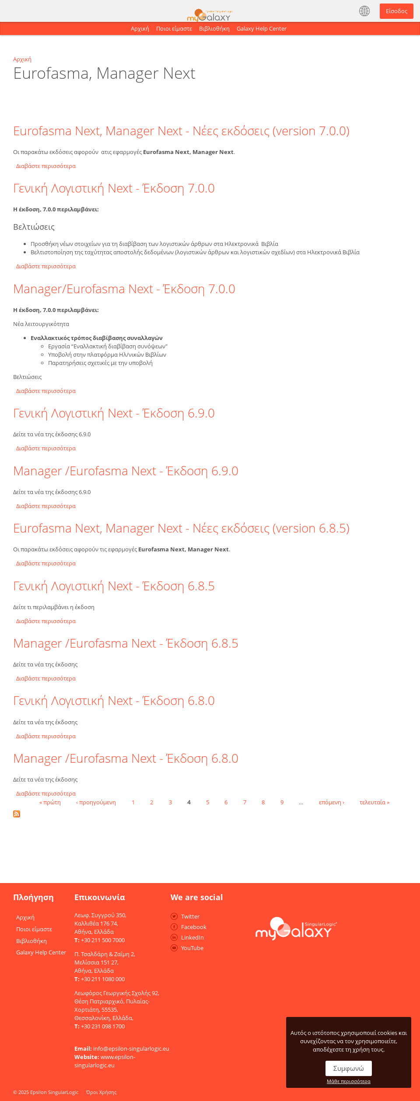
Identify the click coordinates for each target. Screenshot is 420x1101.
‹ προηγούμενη (96, 802)
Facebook (193, 927)
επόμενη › (331, 802)
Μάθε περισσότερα (349, 1081)
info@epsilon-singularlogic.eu (131, 1048)
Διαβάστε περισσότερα (46, 166)
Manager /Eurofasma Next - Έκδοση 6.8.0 (125, 758)
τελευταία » (374, 802)
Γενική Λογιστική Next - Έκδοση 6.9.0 (114, 412)
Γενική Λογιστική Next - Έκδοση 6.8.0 (114, 700)
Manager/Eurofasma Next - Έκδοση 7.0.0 (124, 288)
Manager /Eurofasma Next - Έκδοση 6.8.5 (125, 643)
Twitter (190, 916)
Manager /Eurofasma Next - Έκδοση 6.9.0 (125, 470)
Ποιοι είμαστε (174, 28)
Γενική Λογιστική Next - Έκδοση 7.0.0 (114, 187)
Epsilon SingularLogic (54, 1092)
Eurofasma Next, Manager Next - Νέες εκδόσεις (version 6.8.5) (181, 527)
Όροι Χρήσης (101, 1092)
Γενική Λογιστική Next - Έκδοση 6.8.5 (114, 585)
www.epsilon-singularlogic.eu (104, 1061)
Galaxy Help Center (262, 28)
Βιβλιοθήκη (214, 28)
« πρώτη (50, 802)
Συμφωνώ (348, 1068)
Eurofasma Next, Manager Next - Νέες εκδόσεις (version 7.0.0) (181, 130)
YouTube (192, 948)
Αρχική (140, 28)
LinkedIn (192, 937)
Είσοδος (396, 11)
